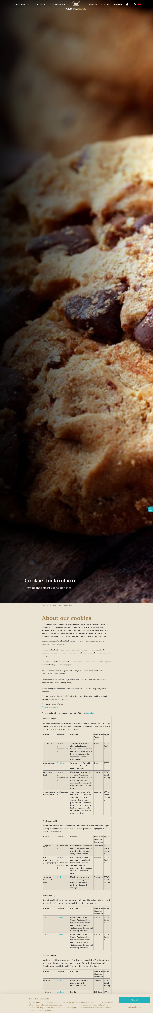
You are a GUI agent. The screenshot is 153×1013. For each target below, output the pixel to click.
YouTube (60, 877)
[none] (139, 4)
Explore (105, 4)
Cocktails (40, 4)
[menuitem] (139, 4)
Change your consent (51, 707)
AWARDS (93, 4)
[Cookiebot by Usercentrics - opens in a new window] (14, 1008)
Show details (116, 1009)
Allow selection (134, 991)
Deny (135, 998)
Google (60, 917)
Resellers (119, 4)
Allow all (134, 984)
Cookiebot (89, 713)
